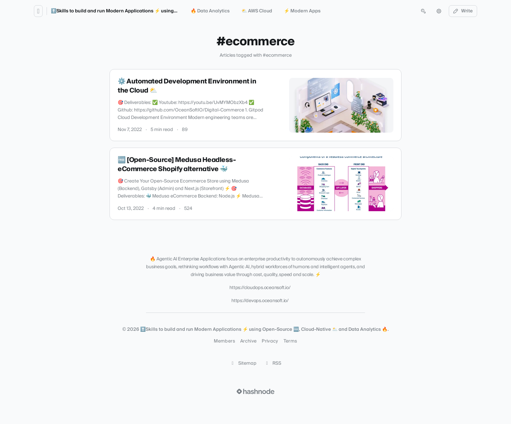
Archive (248, 341)
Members (224, 341)
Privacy (270, 341)
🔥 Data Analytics (210, 11)
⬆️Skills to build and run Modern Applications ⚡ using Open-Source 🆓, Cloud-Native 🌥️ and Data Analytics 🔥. (177, 11)
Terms (290, 341)
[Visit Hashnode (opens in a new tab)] (255, 391)
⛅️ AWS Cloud (256, 11)
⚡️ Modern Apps (302, 11)
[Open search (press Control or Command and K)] (423, 11)
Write (463, 11)
